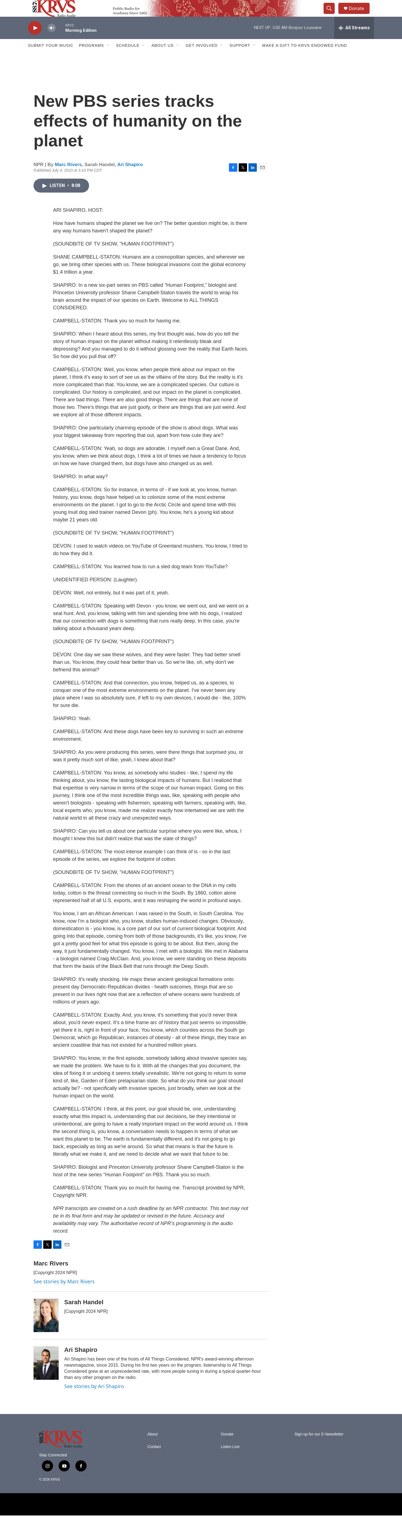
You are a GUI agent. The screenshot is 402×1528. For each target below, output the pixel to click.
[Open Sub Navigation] (108, 58)
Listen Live (230, 1459)
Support (239, 58)
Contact (154, 1459)
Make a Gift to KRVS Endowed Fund (304, 58)
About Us (163, 58)
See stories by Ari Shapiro (94, 1398)
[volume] (51, 40)
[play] (34, 40)
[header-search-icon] (331, 14)
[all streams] (354, 40)
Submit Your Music (50, 58)
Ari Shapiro (130, 177)
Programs (91, 58)
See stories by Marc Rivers (64, 1294)
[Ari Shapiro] (46, 1375)
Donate (359, 15)
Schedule (127, 58)
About (152, 1447)
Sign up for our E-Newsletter (319, 1447)
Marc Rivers (68, 177)
